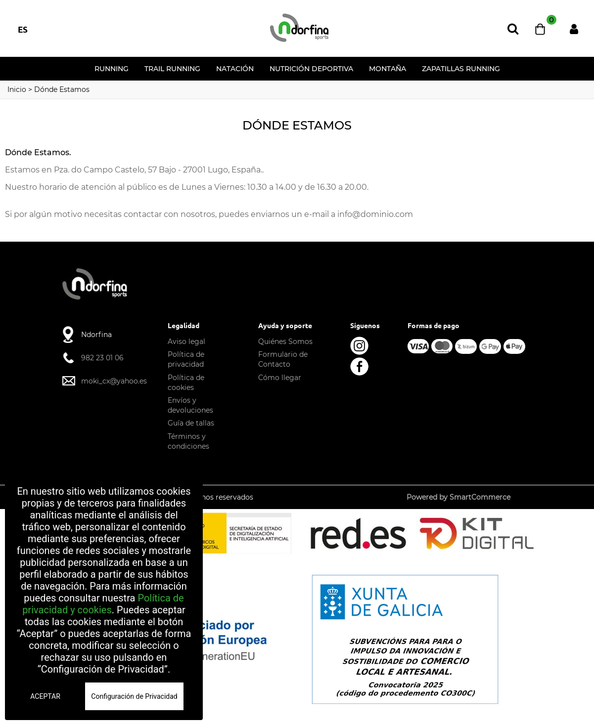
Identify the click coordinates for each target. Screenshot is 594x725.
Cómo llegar (279, 377)
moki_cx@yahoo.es (114, 381)
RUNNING (111, 68)
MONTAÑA (387, 68)
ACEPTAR (45, 696)
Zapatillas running (461, 68)
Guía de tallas (191, 423)
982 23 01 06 (102, 357)
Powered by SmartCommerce (458, 497)
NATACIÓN (235, 68)
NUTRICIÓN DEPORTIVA (311, 68)
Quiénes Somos (285, 341)
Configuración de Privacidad (134, 696)
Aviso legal (186, 341)
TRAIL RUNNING (172, 68)
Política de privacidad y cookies (103, 604)
